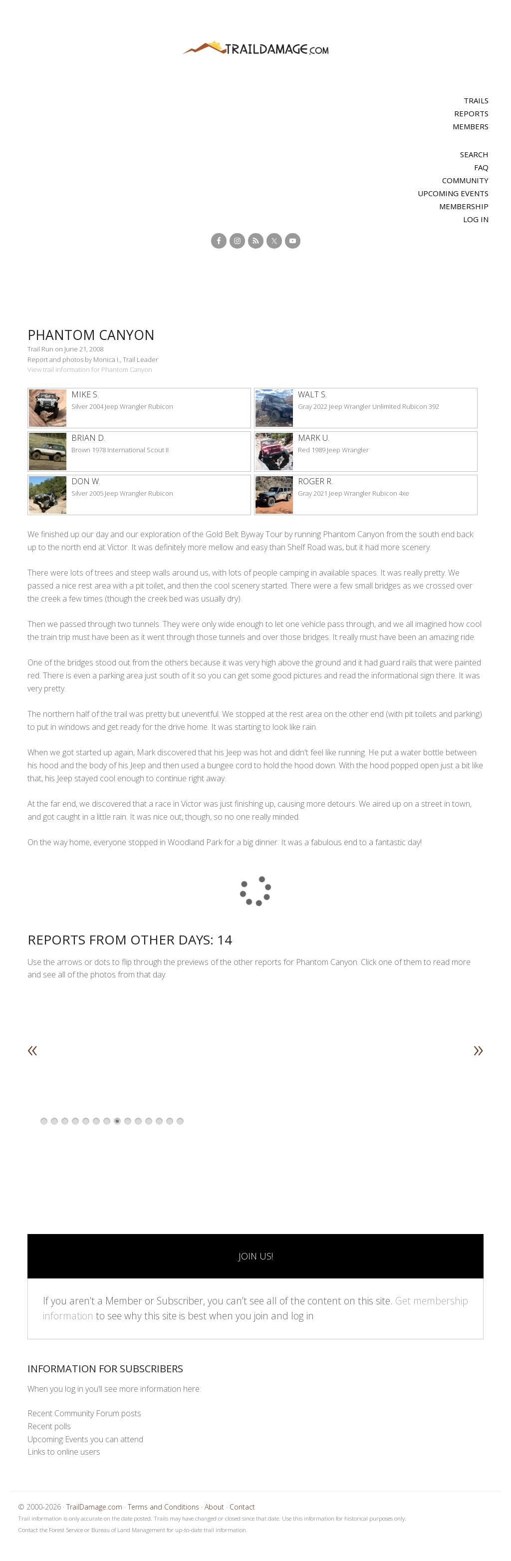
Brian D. (88, 437)
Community (465, 180)
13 (170, 1121)
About (214, 1507)
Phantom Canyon (97, 334)
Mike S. (85, 394)
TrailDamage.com (255, 48)
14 (180, 1121)
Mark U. (313, 437)
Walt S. (312, 394)
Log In (476, 219)
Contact (242, 1507)
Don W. (85, 481)
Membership (464, 206)
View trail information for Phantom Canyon (89, 369)
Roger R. (315, 481)
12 (159, 1121)
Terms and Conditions (163, 1507)
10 (138, 1121)
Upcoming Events (453, 193)
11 (149, 1121)
